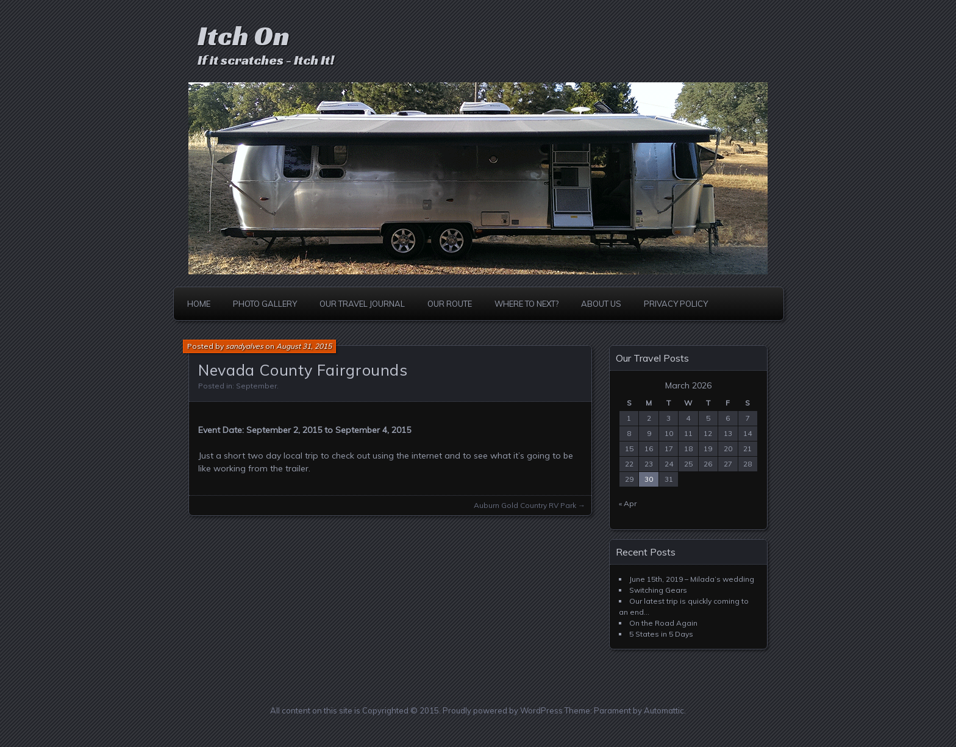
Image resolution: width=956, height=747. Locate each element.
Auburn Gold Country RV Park (525, 505)
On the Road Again (663, 622)
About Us (601, 304)
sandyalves (244, 346)
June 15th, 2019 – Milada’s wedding (691, 579)
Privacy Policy (676, 304)
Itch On (244, 35)
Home (198, 304)
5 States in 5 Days (661, 633)
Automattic (664, 710)
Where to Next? (526, 304)
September (256, 385)
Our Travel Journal (362, 304)
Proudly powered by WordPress (503, 710)
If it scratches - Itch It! (266, 60)
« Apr (628, 503)
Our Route (449, 304)
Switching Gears (658, 590)
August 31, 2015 (304, 346)
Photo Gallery (265, 304)
